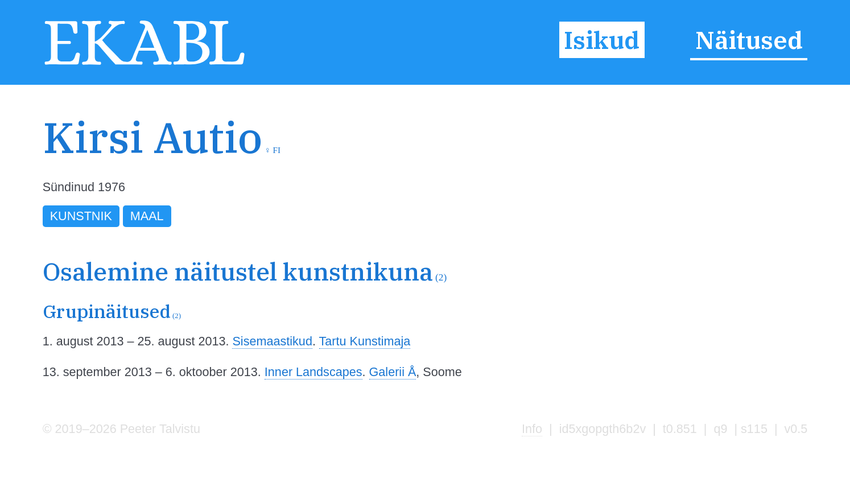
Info (532, 429)
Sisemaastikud (272, 341)
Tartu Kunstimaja (365, 341)
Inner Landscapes (313, 372)
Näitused (749, 40)
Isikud (601, 40)
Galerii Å (392, 372)
